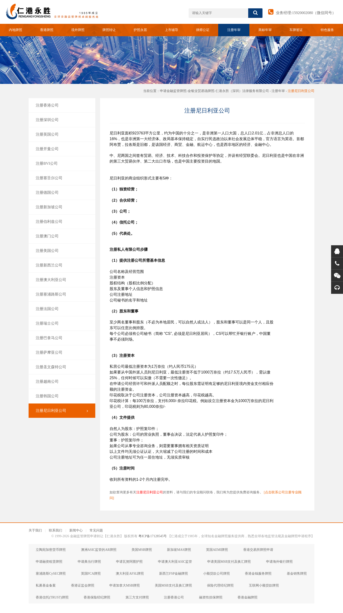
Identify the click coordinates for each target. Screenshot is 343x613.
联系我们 (55, 530)
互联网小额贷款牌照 (264, 585)
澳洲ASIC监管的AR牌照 (98, 550)
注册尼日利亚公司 (301, 91)
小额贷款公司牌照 (216, 573)
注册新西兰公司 (62, 265)
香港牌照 (46, 30)
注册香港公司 (62, 105)
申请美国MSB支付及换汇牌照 (229, 561)
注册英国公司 (62, 134)
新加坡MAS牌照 (179, 550)
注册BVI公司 (62, 163)
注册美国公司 (62, 251)
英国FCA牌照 (91, 573)
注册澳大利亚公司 (62, 280)
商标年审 (265, 30)
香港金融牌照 (247, 597)
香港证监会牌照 (82, 585)
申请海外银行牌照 (279, 561)
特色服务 (327, 30)
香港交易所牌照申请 (258, 550)
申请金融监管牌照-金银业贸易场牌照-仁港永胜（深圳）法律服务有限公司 (214, 91)
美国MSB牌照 (141, 550)
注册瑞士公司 (62, 323)
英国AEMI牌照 (217, 550)
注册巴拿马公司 (62, 338)
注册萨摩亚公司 (62, 352)
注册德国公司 (62, 192)
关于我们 (35, 530)
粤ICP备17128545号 (152, 536)
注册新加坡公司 (62, 207)
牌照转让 (109, 30)
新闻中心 (76, 530)
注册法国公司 (62, 309)
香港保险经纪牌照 (97, 597)
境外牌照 (78, 30)
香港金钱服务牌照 (258, 573)
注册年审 (234, 30)
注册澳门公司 (62, 236)
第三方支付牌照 (137, 597)
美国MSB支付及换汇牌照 (173, 585)
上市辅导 (171, 30)
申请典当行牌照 (89, 561)
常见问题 (96, 530)
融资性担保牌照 (210, 597)
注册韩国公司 (62, 396)
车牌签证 (296, 30)
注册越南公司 (62, 381)
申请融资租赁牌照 (49, 561)
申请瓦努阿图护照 (129, 561)
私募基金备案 (46, 585)
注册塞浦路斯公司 (62, 294)
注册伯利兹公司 (62, 222)
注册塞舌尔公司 (62, 178)
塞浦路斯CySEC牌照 (51, 573)
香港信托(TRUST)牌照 (52, 597)
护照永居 (140, 30)
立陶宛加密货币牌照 (51, 550)
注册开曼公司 (62, 149)
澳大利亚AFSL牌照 (130, 573)
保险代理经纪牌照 (220, 585)
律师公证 (202, 30)
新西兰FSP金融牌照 (173, 573)
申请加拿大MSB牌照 (124, 585)
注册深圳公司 (62, 120)
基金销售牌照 (297, 573)
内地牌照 (15, 30)
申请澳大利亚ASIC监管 (175, 561)
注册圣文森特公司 (62, 367)
